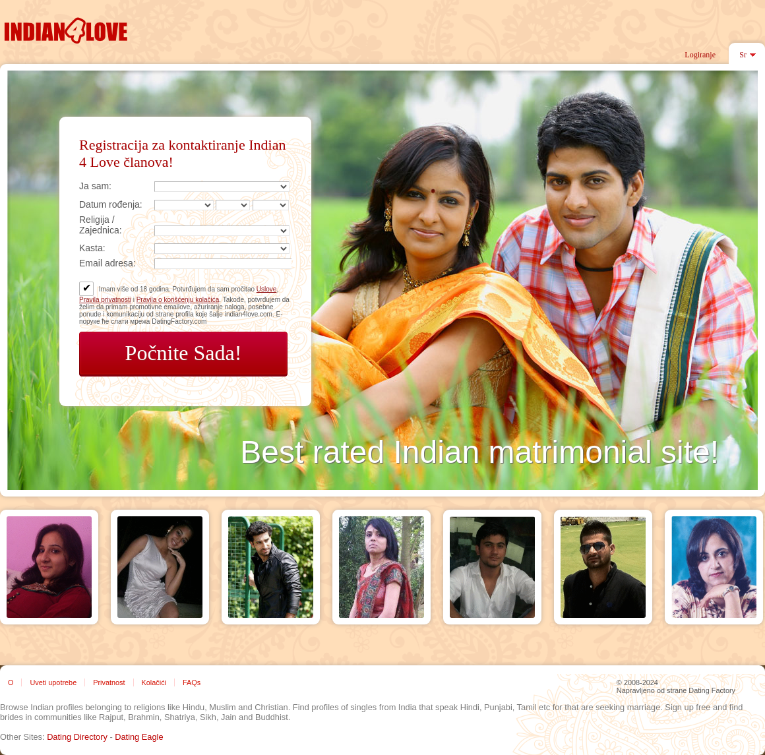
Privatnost (109, 682)
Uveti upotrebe (53, 682)
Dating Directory (77, 737)
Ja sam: (95, 186)
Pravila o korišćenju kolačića (178, 299)
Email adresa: (107, 263)
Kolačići (154, 682)
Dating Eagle (139, 737)
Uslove (267, 289)
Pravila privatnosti (105, 299)
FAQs (191, 682)
